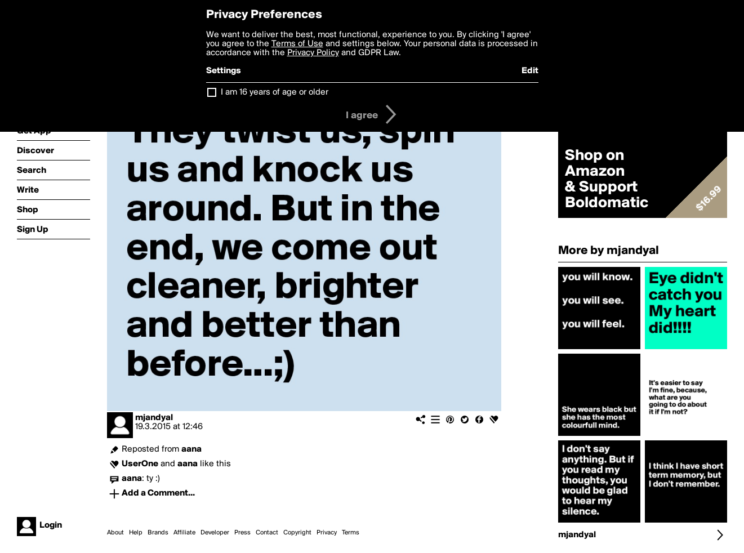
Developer (215, 532)
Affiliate (184, 532)
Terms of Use (297, 43)
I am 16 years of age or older (274, 92)
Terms (350, 532)
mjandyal (154, 417)
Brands (158, 532)
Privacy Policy (313, 52)
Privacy (327, 532)
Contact (267, 532)
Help (135, 532)
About (115, 532)
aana (191, 449)
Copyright (297, 532)
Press (242, 532)
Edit (530, 70)
